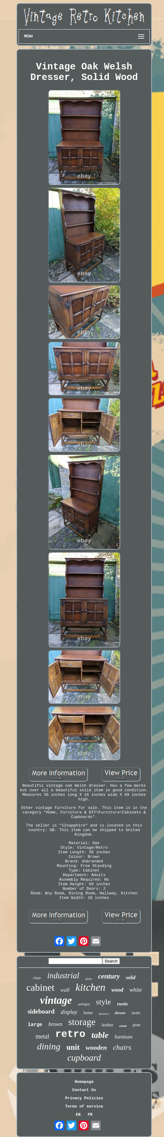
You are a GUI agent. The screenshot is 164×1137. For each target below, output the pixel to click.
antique (84, 1004)
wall (65, 990)
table (99, 1035)
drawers (104, 1013)
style (103, 1001)
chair (37, 978)
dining (49, 1046)
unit (72, 1047)
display (69, 1012)
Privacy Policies (84, 1098)
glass (88, 978)
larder (136, 1013)
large (35, 1025)
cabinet (40, 987)
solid (130, 977)
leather (107, 1025)
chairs (122, 1047)
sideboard (41, 1011)
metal (42, 1036)
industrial (63, 975)
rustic (122, 1003)
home (87, 1012)
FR (90, 1114)
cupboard (84, 1057)
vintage (56, 1000)
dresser (120, 1013)
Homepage (84, 1082)
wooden (96, 1047)
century (109, 976)
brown (55, 1024)
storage (82, 1022)
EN (78, 1114)
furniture (123, 1037)
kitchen (90, 987)
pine (137, 1024)
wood (117, 990)
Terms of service (84, 1106)
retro (70, 1034)
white (135, 989)
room (123, 1026)
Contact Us (84, 1090)
